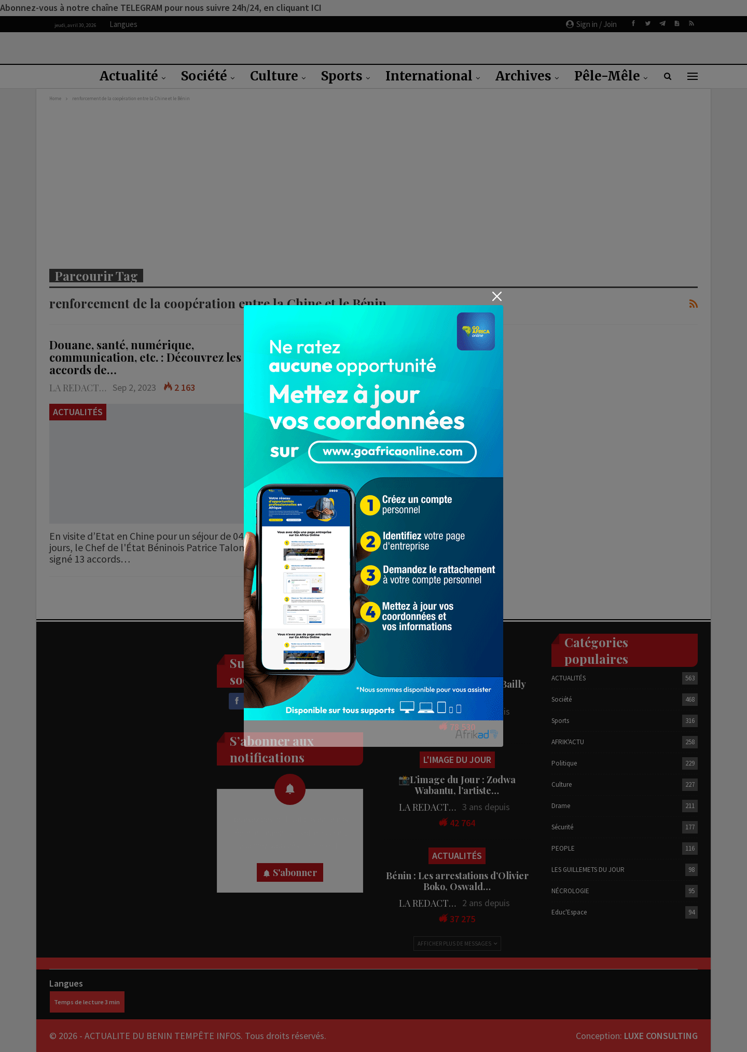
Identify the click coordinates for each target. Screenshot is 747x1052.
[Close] (496, 296)
